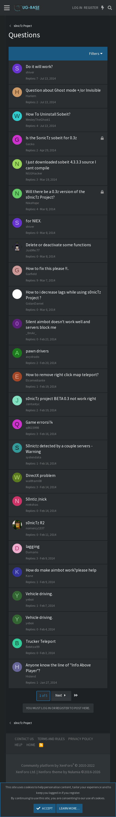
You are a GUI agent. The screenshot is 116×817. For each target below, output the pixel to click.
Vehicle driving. (39, 593)
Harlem (31, 96)
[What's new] (102, 8)
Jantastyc (33, 404)
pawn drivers (37, 351)
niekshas (32, 504)
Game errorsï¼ (41, 422)
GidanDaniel (34, 303)
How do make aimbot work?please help (61, 570)
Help (19, 745)
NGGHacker (34, 173)
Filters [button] (94, 53)
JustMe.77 (33, 250)
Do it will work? (39, 66)
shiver (30, 72)
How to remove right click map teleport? (62, 374)
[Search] (109, 8)
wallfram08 (34, 481)
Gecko (30, 144)
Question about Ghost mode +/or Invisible (63, 90)
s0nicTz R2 (35, 522)
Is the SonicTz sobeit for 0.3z (51, 137)
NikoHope (32, 203)
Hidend (31, 676)
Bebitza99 (32, 647)
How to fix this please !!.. (47, 268)
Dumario (32, 552)
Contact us (24, 739)
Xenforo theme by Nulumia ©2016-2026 (69, 771)
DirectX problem (40, 475)
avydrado (32, 357)
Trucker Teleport (41, 641)
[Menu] (7, 7)
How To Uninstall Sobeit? (48, 114)
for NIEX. (33, 220)
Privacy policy (80, 739)
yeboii (30, 599)
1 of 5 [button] (43, 695)
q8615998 (32, 428)
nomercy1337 (35, 528)
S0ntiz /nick (36, 499)
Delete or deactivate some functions (58, 244)
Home (31, 745)
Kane (29, 576)
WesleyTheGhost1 (38, 119)
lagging (33, 546)
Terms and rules (51, 739)
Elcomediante (35, 380)
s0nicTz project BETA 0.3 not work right (61, 398)
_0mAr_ (31, 333)
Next (61, 695)
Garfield (31, 274)
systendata (33, 457)
